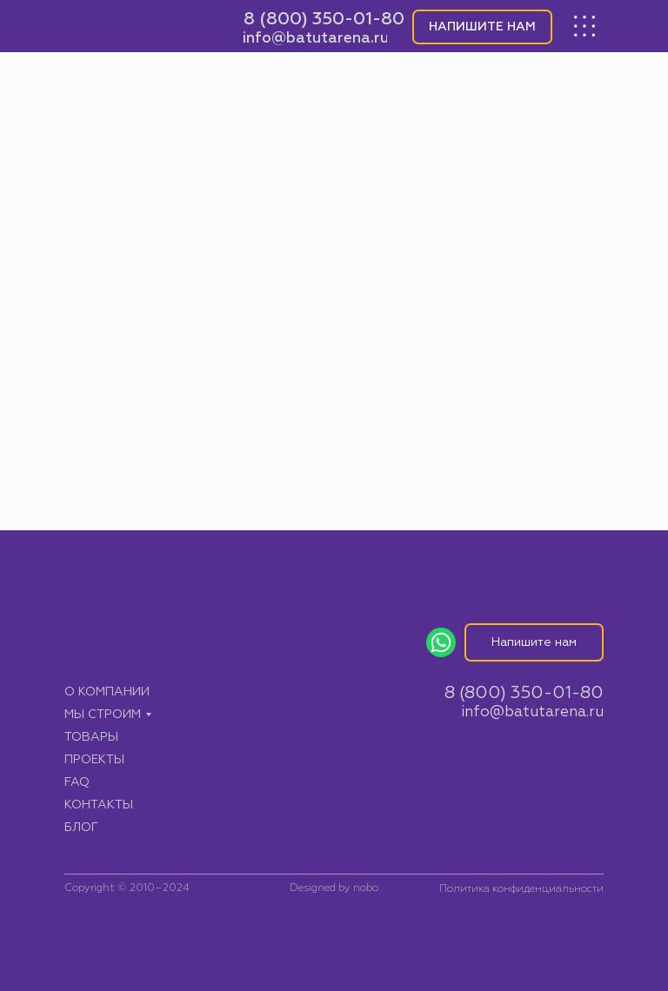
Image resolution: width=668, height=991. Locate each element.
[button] (482, 27)
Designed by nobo (334, 888)
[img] (140, 26)
